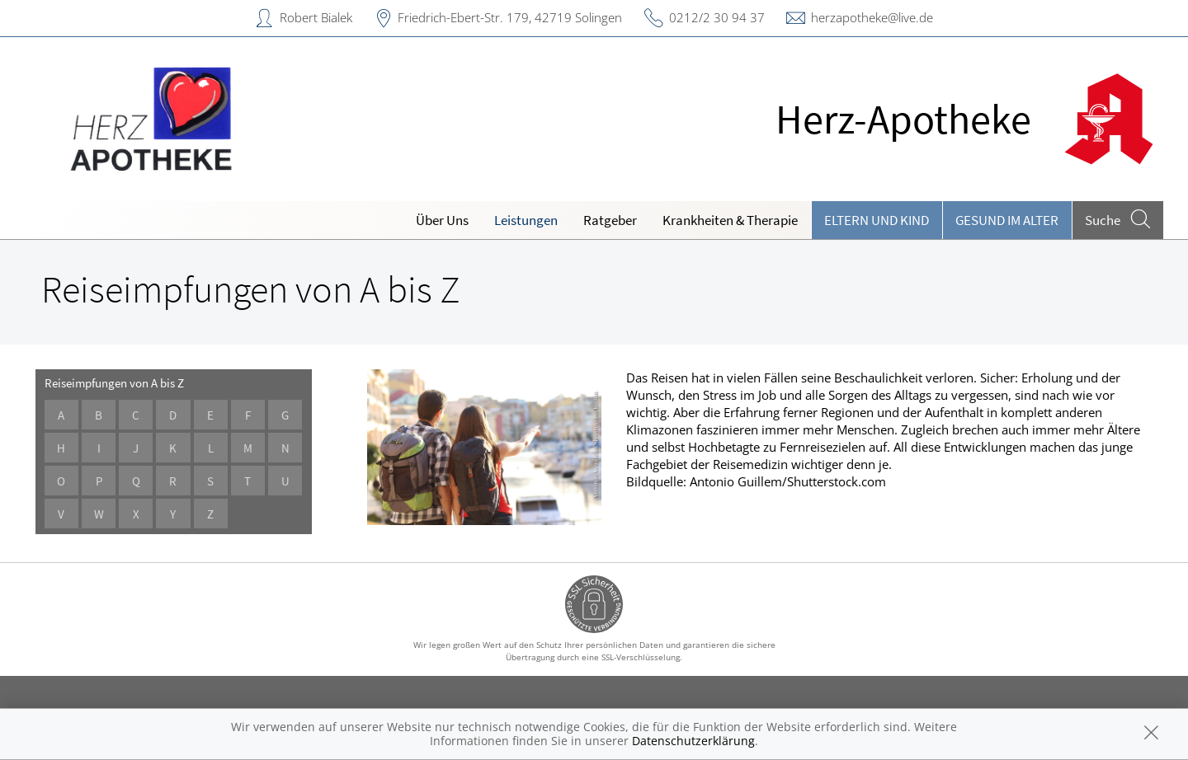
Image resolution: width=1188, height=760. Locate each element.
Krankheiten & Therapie (730, 220)
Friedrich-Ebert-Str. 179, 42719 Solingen (510, 17)
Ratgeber (610, 220)
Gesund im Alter (1006, 220)
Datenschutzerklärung (693, 740)
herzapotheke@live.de (872, 17)
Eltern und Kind (876, 220)
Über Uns (442, 220)
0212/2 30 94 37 (717, 17)
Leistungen (526, 220)
